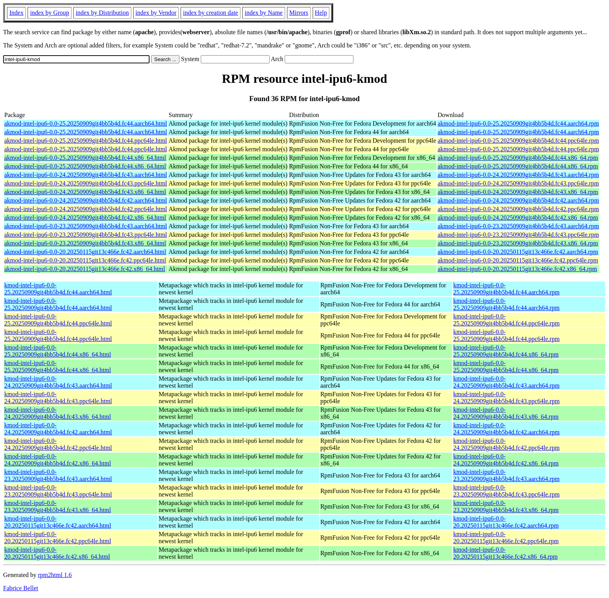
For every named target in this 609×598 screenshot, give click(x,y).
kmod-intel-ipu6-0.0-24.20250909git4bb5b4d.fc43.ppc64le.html (58, 397)
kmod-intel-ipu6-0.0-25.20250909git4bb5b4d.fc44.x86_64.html (57, 351)
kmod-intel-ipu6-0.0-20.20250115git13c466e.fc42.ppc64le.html (57, 537)
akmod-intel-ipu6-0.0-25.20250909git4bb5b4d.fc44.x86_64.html (85, 157)
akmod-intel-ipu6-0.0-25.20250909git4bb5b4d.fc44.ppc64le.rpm (518, 140)
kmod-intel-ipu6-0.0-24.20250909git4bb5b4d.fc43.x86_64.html (57, 413)
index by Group (49, 12)
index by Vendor (156, 12)
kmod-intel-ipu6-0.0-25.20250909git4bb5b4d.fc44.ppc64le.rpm (506, 320)
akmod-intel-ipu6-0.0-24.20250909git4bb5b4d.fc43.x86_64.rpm (518, 192)
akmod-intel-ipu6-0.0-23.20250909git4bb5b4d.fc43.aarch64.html (85, 226)
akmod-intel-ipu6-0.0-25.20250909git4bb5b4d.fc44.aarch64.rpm (518, 123)
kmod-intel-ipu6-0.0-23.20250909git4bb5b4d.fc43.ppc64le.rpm (506, 491)
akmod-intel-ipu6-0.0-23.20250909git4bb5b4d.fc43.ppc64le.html (85, 234)
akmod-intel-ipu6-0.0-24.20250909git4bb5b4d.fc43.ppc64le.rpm (518, 183)
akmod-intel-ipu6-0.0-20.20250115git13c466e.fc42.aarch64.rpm (518, 251)
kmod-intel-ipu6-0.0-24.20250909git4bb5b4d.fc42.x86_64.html (57, 460)
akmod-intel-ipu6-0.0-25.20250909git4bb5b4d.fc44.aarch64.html (85, 123)
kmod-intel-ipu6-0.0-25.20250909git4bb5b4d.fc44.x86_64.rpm (506, 351)
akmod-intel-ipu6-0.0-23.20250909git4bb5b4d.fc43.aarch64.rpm (518, 226)
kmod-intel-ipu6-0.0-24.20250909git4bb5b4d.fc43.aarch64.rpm (506, 382)
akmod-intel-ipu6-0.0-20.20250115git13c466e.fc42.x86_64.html (84, 269)
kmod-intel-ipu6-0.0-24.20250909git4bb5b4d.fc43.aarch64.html (58, 382)
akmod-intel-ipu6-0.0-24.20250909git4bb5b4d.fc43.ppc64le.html (85, 183)
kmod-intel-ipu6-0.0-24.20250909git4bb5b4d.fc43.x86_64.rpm (506, 413)
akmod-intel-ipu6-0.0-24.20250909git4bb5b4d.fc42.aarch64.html (85, 200)
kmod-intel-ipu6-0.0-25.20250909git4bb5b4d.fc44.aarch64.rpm (506, 289)
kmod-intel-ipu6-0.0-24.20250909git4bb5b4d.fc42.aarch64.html (58, 428)
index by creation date (210, 12)
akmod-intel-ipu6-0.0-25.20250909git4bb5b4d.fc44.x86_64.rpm (518, 157)
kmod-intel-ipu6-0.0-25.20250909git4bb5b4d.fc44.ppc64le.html (58, 320)
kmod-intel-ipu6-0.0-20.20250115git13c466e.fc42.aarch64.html (57, 522)
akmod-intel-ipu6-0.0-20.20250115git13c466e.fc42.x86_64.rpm (517, 269)
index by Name (264, 12)
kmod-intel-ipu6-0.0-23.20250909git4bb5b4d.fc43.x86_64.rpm (506, 506)
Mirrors (298, 12)
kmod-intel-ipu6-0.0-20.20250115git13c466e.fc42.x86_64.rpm (505, 553)
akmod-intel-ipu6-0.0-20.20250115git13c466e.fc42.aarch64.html (85, 251)
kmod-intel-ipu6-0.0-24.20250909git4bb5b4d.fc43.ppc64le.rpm (506, 397)
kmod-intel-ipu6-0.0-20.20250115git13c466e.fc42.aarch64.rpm (506, 522)
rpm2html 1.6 (55, 575)
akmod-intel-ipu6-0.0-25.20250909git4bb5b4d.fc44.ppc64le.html (85, 140)
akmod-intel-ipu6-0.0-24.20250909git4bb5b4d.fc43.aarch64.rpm (518, 174)
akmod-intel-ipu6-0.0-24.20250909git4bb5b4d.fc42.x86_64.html (85, 217)
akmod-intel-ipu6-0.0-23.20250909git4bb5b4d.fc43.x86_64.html (85, 243)
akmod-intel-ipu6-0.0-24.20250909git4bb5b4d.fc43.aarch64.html (85, 174)
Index (16, 12)
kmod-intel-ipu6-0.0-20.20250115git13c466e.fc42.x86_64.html (57, 553)
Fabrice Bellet (20, 588)
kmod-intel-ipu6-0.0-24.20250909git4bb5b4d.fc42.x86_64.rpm (506, 460)
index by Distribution (102, 12)
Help (321, 12)
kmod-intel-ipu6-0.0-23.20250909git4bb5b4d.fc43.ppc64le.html (58, 491)
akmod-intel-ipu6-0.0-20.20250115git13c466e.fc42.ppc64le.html (85, 260)
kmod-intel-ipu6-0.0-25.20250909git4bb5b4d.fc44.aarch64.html (58, 289)
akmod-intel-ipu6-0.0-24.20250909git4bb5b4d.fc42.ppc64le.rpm (518, 209)
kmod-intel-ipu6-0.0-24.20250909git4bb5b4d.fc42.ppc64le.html (58, 444)
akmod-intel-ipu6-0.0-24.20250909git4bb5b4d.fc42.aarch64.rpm (518, 200)
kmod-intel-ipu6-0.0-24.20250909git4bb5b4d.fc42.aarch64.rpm (506, 428)
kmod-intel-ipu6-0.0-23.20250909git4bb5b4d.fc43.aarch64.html (58, 475)
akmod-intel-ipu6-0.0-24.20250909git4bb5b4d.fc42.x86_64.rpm (518, 217)
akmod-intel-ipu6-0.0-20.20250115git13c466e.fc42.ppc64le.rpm (518, 260)
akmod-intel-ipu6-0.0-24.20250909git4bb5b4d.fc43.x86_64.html (85, 192)
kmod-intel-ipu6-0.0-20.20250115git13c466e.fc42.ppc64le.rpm (506, 537)
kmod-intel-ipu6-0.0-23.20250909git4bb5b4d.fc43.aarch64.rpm (506, 475)
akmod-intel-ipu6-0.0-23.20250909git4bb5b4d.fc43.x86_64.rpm (518, 243)
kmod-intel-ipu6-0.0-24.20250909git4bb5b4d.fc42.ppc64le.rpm (506, 444)
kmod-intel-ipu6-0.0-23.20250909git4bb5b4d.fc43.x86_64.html (57, 506)
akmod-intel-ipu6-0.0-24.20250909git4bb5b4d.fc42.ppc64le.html (85, 209)
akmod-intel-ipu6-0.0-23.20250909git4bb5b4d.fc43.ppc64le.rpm (518, 234)
